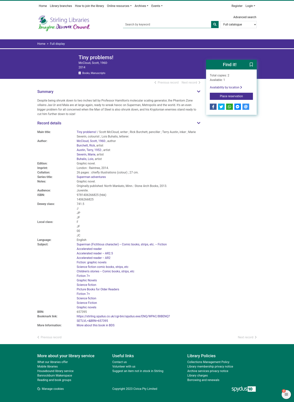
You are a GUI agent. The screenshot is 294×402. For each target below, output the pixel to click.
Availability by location (226, 87)
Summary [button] (45, 91)
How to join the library (89, 6)
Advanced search (244, 17)
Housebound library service (55, 371)
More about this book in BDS (96, 325)
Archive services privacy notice (207, 371)
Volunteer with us (123, 366)
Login (249, 6)
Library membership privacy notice (210, 366)
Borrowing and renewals (203, 380)
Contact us (119, 362)
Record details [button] (49, 123)
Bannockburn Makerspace (54, 375)
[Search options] (238, 24)
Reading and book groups (54, 380)
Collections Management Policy (208, 362)
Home (43, 6)
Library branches (61, 6)
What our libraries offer (52, 362)
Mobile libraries (47, 366)
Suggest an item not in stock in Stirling (137, 371)
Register (237, 6)
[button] (251, 64)
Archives (140, 6)
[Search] (215, 24)
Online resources (118, 6)
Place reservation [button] (236, 96)
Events (155, 6)
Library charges (197, 375)
